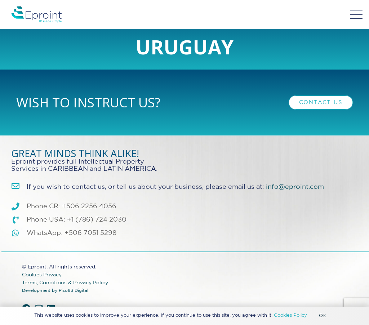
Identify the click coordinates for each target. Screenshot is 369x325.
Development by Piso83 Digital (55, 291)
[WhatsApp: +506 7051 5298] (19, 233)
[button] (356, 14)
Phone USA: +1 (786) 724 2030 (76, 220)
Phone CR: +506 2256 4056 (71, 206)
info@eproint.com (295, 187)
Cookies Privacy (42, 274)
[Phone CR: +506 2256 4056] (19, 207)
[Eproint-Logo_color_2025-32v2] (36, 14)
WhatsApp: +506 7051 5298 (71, 233)
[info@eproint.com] (19, 186)
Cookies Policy (290, 315)
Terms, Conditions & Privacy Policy (65, 282)
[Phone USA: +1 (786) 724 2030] (19, 220)
